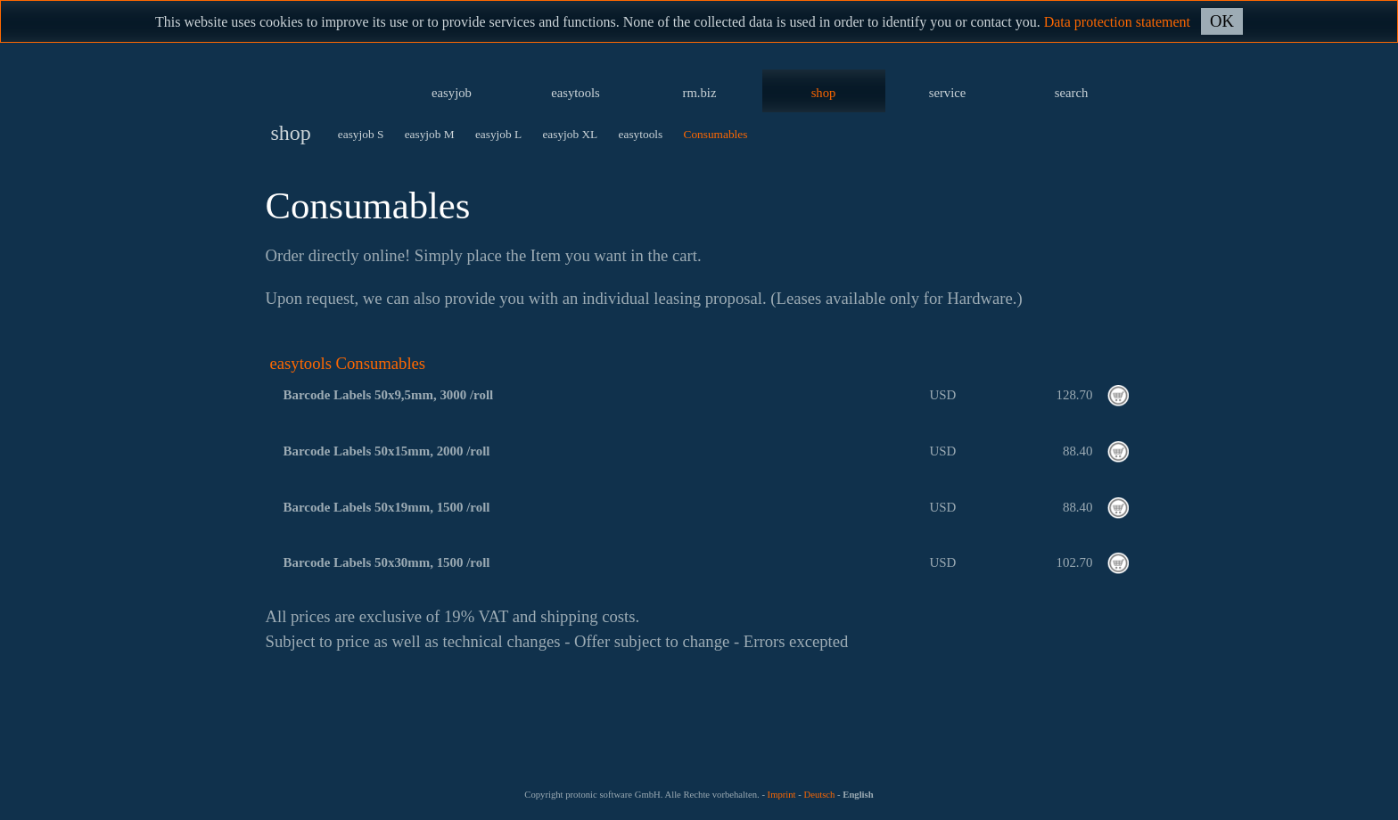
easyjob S (360, 134)
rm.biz (700, 93)
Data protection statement (1117, 21)
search (1071, 93)
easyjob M (430, 134)
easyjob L (498, 134)
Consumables (716, 134)
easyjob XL (569, 134)
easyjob (452, 93)
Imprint (782, 795)
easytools (575, 93)
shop (823, 93)
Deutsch (819, 795)
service (947, 93)
